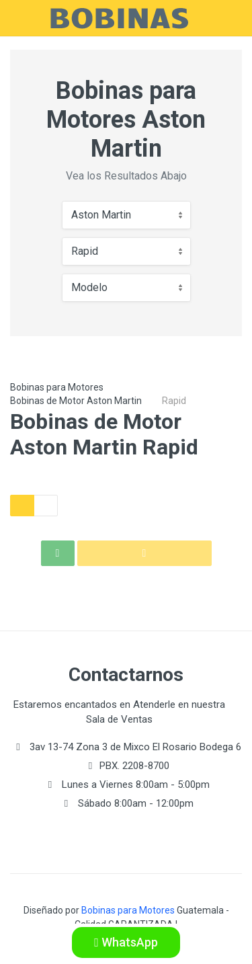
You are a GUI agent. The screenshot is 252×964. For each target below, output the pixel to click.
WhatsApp (126, 942)
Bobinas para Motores (56, 387)
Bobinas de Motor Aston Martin (76, 400)
